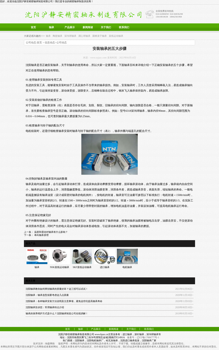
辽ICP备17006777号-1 (148, 337)
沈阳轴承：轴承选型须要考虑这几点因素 (47, 295)
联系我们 (124, 27)
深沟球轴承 (70, 36)
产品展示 (70, 27)
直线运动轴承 (116, 36)
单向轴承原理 (41, 235)
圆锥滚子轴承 (99, 36)
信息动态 (50, 42)
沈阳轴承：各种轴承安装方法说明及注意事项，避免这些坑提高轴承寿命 (64, 301)
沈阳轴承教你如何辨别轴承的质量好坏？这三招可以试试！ (57, 289)
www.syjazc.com (98, 57)
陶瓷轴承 (57, 36)
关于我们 (106, 27)
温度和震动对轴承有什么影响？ (51, 232)
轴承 (51, 27)
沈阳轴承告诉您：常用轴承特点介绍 (45, 307)
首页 (33, 27)
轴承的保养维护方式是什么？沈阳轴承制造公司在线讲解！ (57, 313)
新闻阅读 (88, 27)
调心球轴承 (84, 36)
